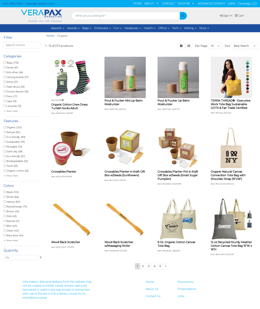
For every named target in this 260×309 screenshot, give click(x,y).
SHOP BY (184, 3)
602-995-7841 (13, 3)
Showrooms (185, 281)
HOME (137, 3)
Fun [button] (116, 28)
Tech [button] (175, 28)
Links (181, 296)
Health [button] (148, 28)
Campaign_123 (247, 3)
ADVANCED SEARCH (211, 3)
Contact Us (153, 296)
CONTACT (168, 3)
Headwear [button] (131, 28)
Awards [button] (72, 28)
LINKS (231, 3)
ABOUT (149, 3)
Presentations (187, 289)
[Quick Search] (125, 16)
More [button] (202, 28)
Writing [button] (189, 28)
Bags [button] (85, 28)
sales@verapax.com (40, 3)
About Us (152, 289)
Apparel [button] (56, 28)
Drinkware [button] (101, 28)
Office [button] (162, 28)
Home (150, 281)
